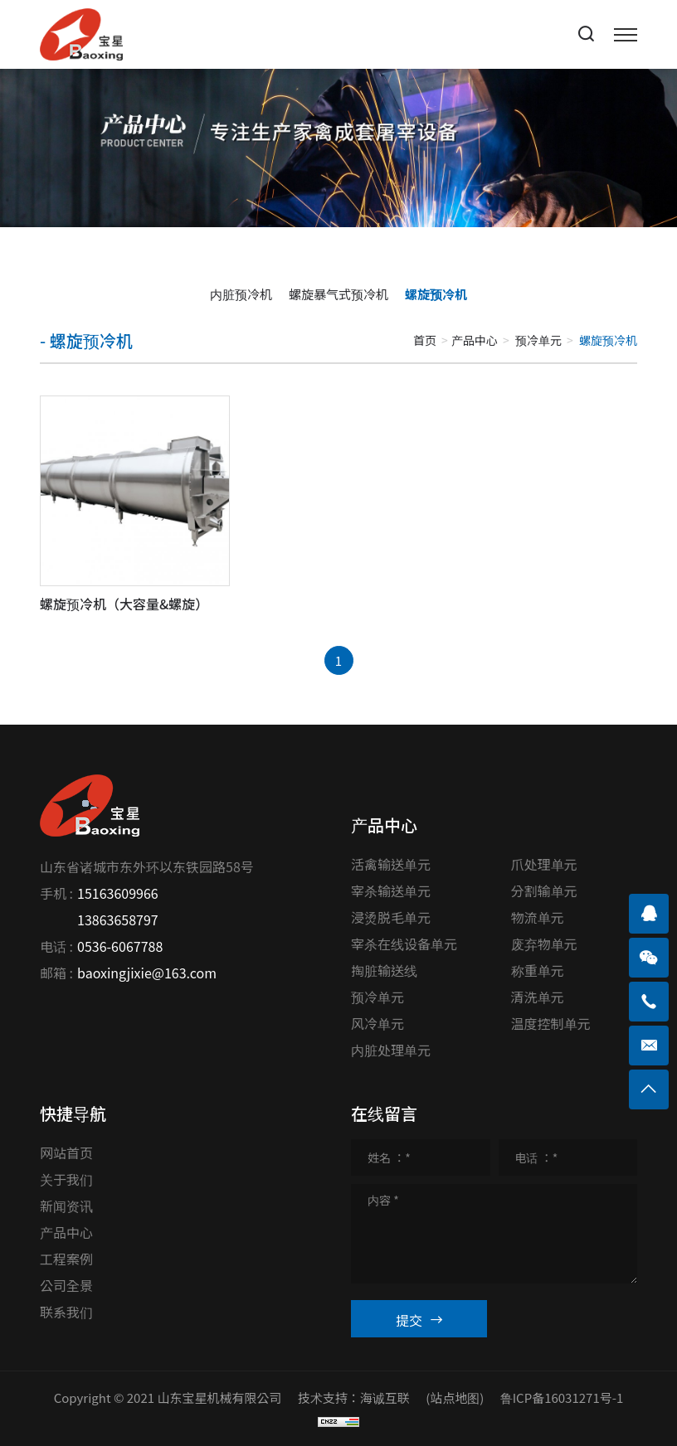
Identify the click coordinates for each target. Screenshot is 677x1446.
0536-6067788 (120, 946)
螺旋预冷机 (436, 294)
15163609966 (117, 893)
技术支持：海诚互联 (354, 1397)
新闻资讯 (66, 1206)
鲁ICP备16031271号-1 (562, 1397)
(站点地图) (455, 1397)
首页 (424, 340)
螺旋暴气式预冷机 (338, 294)
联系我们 (66, 1312)
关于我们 (66, 1179)
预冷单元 (538, 340)
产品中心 (474, 340)
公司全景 (66, 1285)
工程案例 (66, 1259)
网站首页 (66, 1152)
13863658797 (117, 919)
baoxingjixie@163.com (147, 973)
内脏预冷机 (241, 294)
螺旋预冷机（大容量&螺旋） (124, 604)
